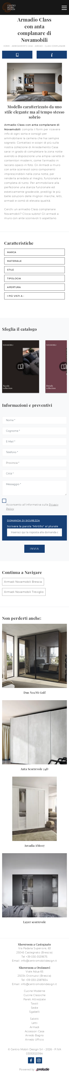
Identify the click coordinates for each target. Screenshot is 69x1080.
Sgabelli (34, 1011)
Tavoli (34, 1003)
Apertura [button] (14, 287)
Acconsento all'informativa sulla (32, 506)
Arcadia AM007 (34, 845)
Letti (35, 1023)
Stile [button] (10, 269)
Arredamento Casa (22, 46)
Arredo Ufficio (34, 1039)
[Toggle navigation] (64, 7)
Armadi (39, 46)
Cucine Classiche (35, 995)
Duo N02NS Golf (34, 692)
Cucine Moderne (34, 991)
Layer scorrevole (34, 922)
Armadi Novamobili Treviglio (24, 592)
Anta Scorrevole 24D (34, 769)
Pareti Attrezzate (34, 999)
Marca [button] (11, 252)
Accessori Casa (34, 1031)
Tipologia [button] (14, 278)
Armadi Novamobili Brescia (23, 581)
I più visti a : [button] (15, 295)
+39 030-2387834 (37, 980)
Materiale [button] (14, 261)
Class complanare (55, 46)
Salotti (34, 1018)
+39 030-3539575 (37, 956)
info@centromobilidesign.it (39, 960)
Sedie (34, 1007)
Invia (34, 548)
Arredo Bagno (34, 1035)
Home (7, 46)
